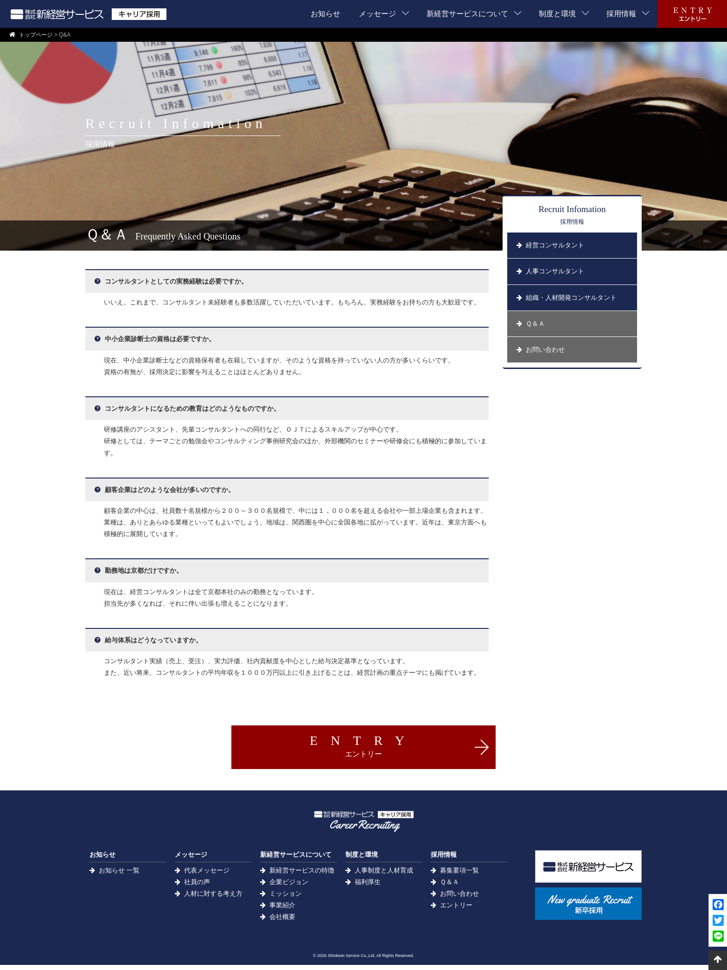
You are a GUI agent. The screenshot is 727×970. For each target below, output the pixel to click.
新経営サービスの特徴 (301, 875)
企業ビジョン (288, 887)
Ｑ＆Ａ (449, 887)
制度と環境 (557, 14)
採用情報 (621, 14)
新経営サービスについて (467, 14)
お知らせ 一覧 (119, 875)
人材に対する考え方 (213, 899)
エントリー (456, 910)
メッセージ (377, 14)
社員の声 (197, 887)
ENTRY (363, 745)
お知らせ (325, 14)
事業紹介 (282, 910)
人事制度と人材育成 (384, 875)
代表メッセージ (207, 875)
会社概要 (282, 922)
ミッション (285, 899)
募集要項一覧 (459, 875)
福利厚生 (368, 887)
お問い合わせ (459, 899)
